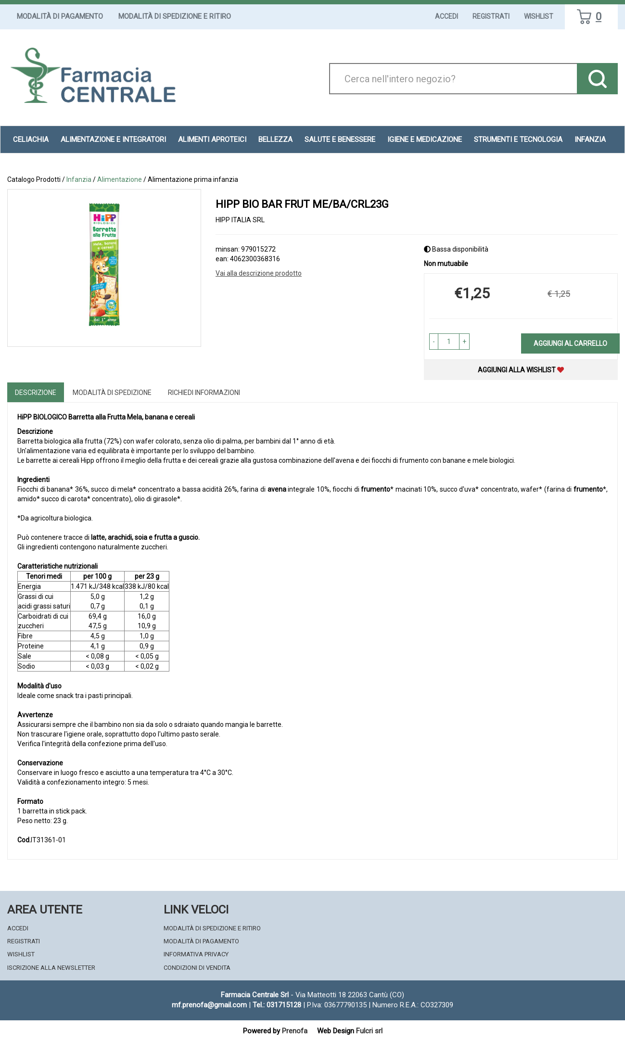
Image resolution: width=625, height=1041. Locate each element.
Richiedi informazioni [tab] (204, 392)
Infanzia (590, 139)
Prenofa (294, 1031)
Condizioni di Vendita (197, 967)
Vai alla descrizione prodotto (259, 273)
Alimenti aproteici (212, 139)
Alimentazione (119, 179)
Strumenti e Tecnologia (518, 139)
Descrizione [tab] (35, 392)
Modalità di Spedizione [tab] (112, 392)
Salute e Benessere (340, 139)
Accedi (446, 16)
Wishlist (538, 16)
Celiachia (31, 139)
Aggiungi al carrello (570, 343)
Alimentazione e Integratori (113, 139)
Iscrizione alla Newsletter (51, 967)
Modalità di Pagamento (60, 16)
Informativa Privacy (196, 954)
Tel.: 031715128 (277, 1005)
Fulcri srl (369, 1031)
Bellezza (275, 139)
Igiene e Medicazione (424, 139)
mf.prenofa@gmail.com (209, 1005)
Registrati (491, 16)
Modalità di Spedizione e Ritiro (174, 16)
